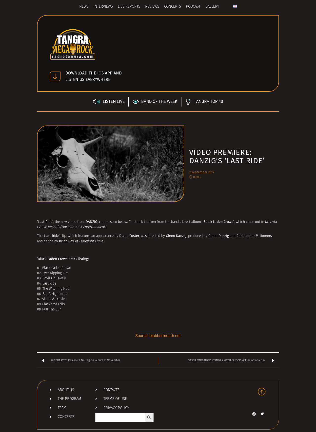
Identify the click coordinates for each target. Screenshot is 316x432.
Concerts (172, 7)
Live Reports (129, 7)
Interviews (103, 7)
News (84, 7)
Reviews (152, 7)
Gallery (212, 7)
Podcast (193, 7)
